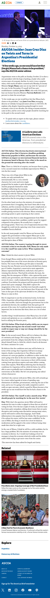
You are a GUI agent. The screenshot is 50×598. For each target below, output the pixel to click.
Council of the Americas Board (25, 574)
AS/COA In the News (7, 571)
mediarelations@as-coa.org (16, 121)
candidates (26, 123)
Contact (4, 577)
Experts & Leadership (24, 568)
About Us (4, 568)
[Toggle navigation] (45, 2)
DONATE (19, 2)
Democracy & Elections (10, 554)
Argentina (5, 549)
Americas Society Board (25, 571)
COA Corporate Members (25, 577)
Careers (4, 573)
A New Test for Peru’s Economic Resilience (18, 528)
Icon (39, 3)
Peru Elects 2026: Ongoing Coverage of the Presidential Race (25, 486)
